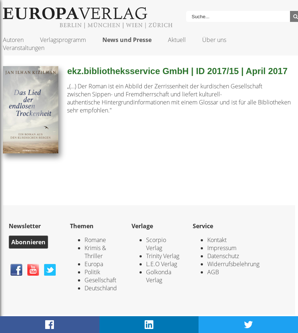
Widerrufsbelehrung (233, 264)
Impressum (221, 248)
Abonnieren (28, 242)
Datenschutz (223, 256)
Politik (92, 272)
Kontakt (217, 240)
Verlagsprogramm (63, 40)
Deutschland (101, 288)
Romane (95, 240)
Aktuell (177, 40)
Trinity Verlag (162, 256)
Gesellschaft (100, 280)
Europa (94, 264)
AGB (213, 272)
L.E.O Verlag (161, 264)
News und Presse (127, 40)
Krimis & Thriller (95, 252)
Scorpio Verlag (156, 244)
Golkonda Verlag (158, 276)
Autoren (13, 40)
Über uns (214, 40)
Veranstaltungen (23, 48)
